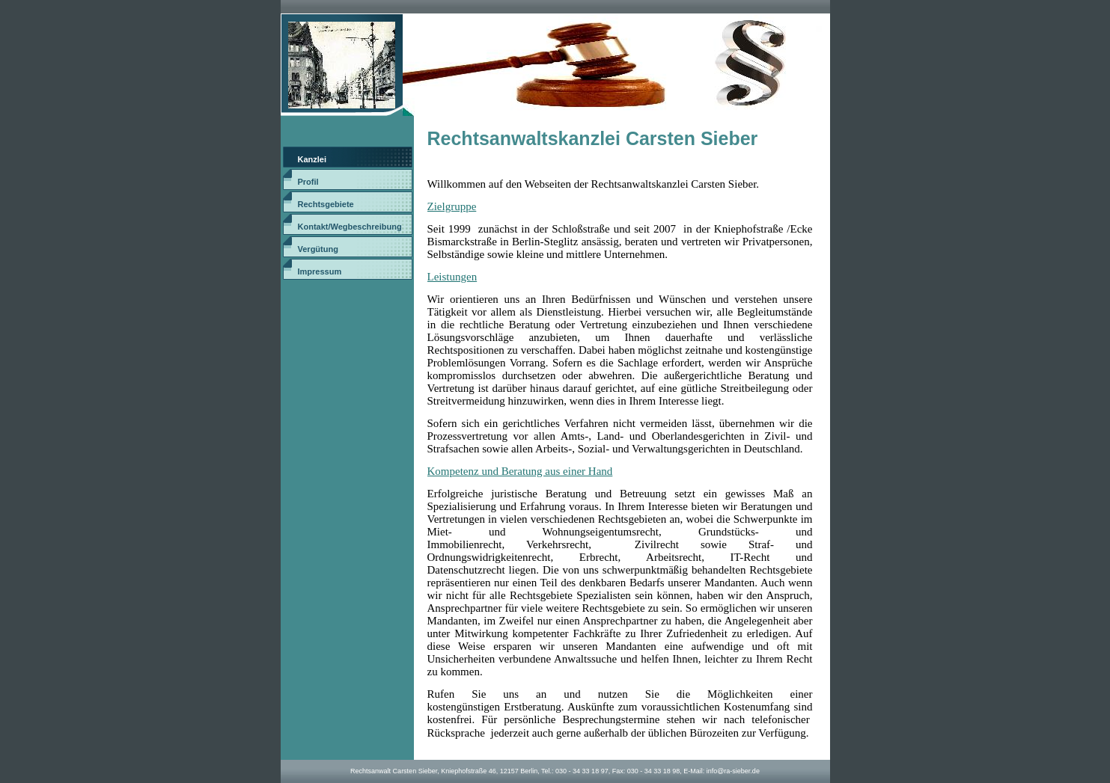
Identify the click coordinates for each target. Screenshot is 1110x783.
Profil (308, 181)
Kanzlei (312, 159)
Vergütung (318, 249)
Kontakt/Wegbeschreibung (350, 226)
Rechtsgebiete (326, 204)
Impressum (320, 271)
